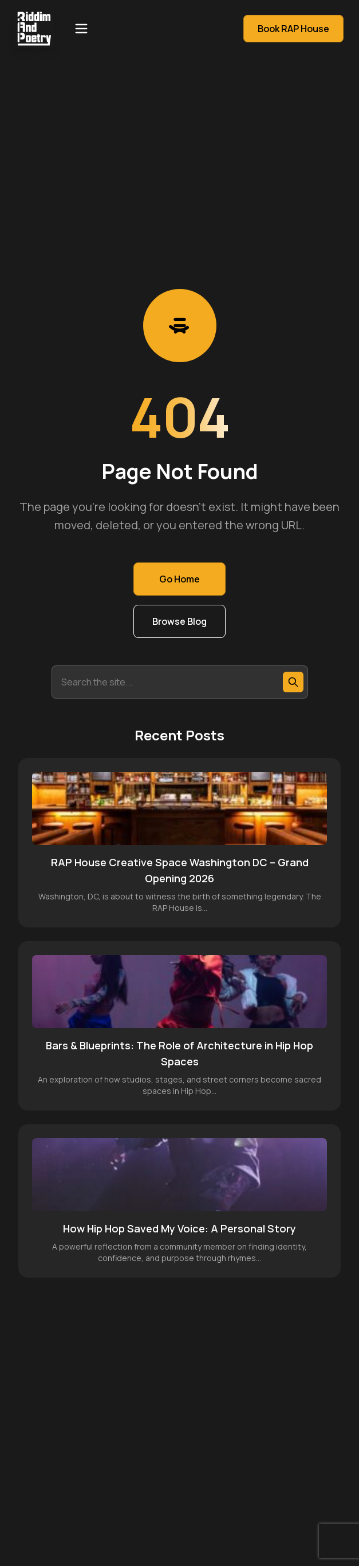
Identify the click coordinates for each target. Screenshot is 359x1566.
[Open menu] (81, 28)
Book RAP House (293, 28)
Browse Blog (179, 621)
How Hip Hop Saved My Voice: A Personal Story (179, 1228)
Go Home (179, 579)
